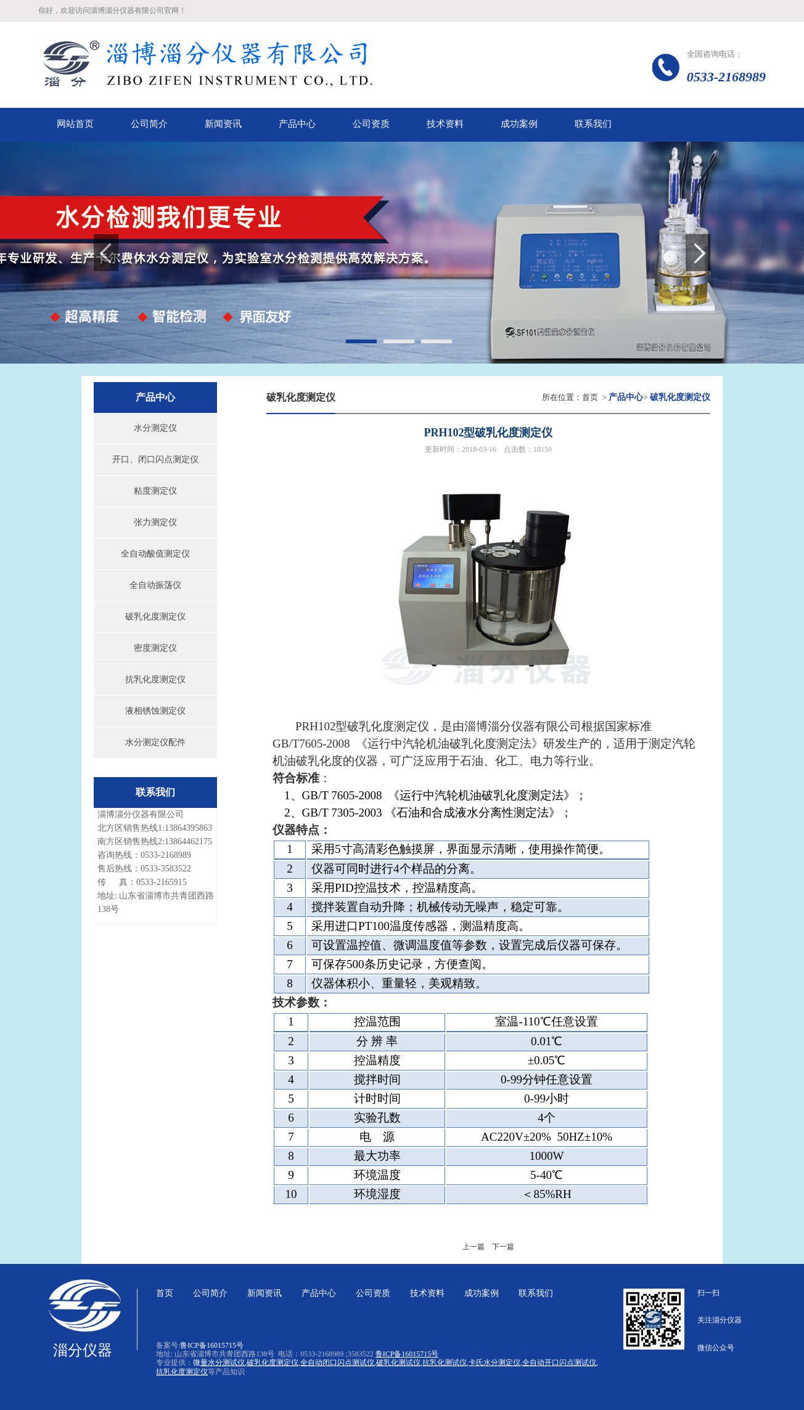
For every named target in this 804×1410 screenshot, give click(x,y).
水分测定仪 (155, 428)
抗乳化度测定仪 (155, 679)
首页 (590, 397)
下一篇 (503, 1246)
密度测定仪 (155, 648)
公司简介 (210, 1293)
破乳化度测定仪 (155, 616)
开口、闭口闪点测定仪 (155, 459)
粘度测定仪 (155, 490)
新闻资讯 (264, 1293)
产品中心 (319, 1293)
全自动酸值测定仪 (155, 553)
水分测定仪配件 (155, 742)
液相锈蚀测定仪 (155, 710)
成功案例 (481, 1293)
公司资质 (373, 1293)
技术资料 (427, 1293)
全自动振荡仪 (155, 585)
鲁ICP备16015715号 (212, 1345)
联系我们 (536, 1293)
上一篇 (473, 1246)
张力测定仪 (155, 522)
